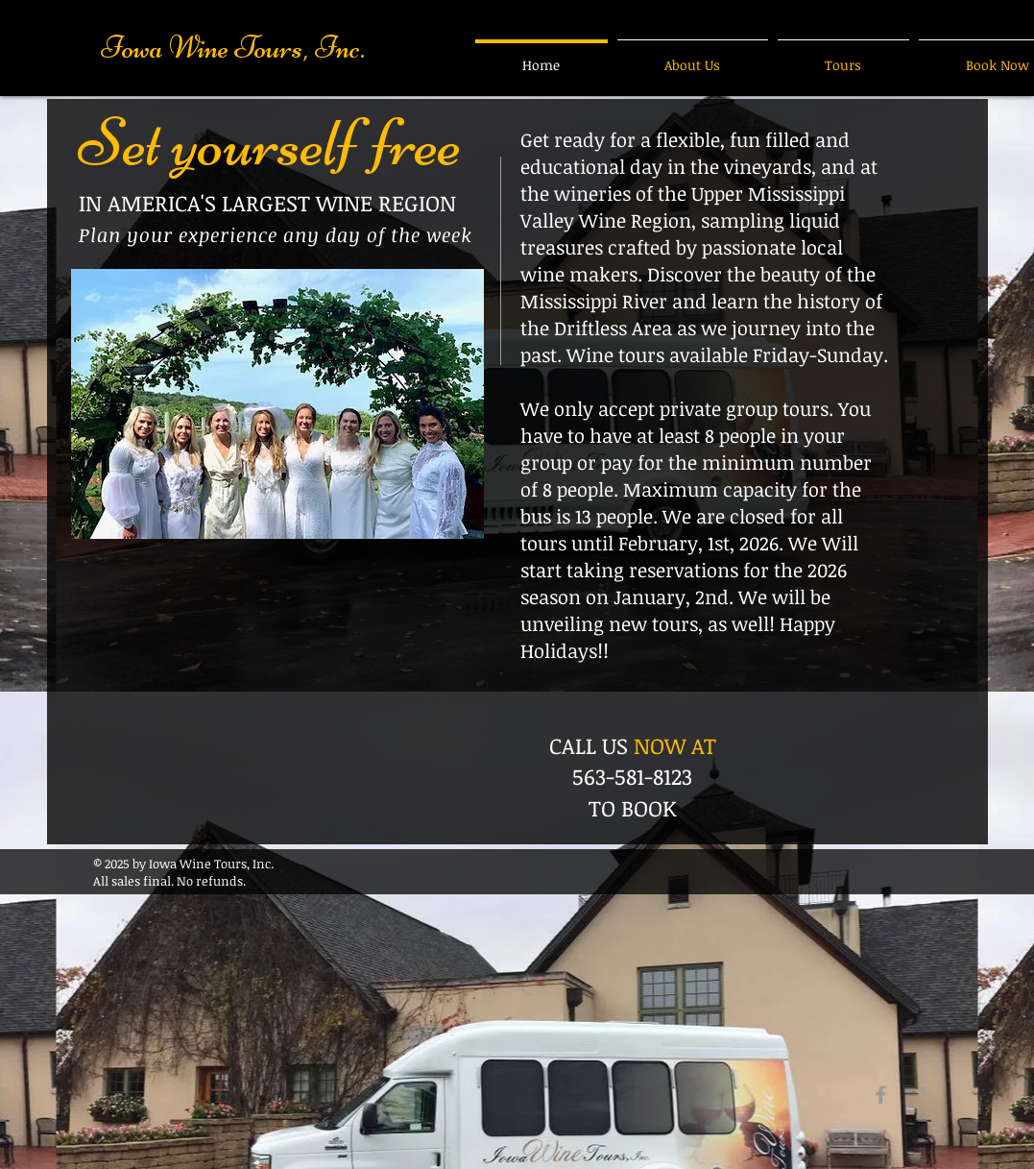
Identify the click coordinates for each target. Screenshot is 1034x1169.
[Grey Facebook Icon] (881, 1095)
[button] (277, 404)
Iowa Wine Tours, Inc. (233, 47)
